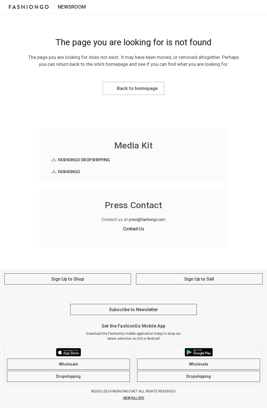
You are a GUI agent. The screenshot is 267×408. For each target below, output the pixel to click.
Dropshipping (68, 376)
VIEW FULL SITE (133, 398)
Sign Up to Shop (67, 279)
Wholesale (68, 364)
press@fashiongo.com (147, 219)
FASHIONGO (69, 171)
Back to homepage (137, 88)
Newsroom (72, 7)
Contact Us (133, 228)
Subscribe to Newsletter (133, 309)
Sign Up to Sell (199, 279)
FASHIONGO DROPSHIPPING (84, 159)
